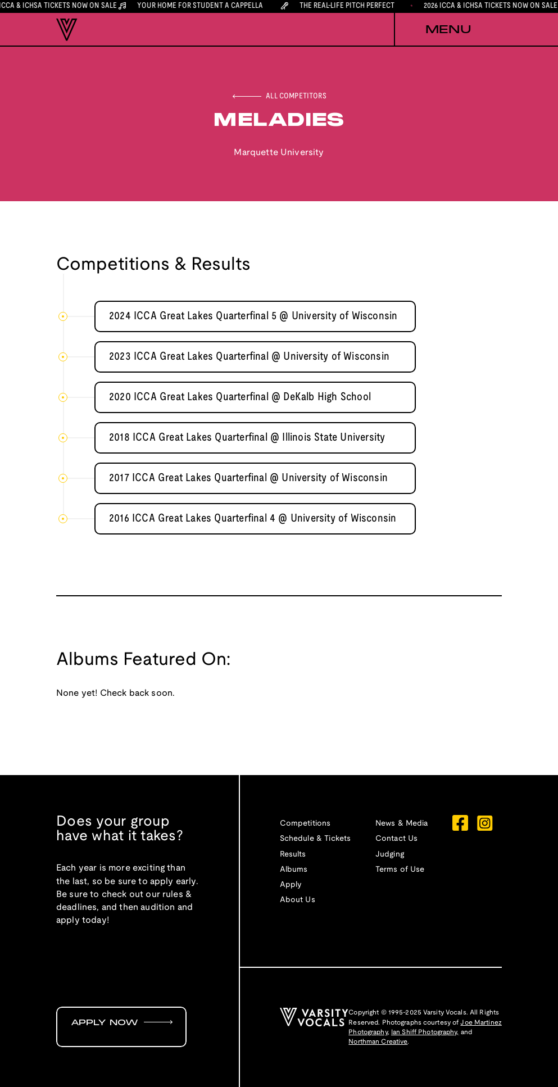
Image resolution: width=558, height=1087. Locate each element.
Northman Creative (377, 1042)
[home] (67, 30)
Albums (294, 869)
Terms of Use (400, 869)
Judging (389, 854)
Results (293, 854)
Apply (291, 885)
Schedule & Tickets (315, 839)
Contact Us (396, 839)
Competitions (305, 823)
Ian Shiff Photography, (425, 1032)
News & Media (401, 823)
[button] (448, 30)
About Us (297, 900)
